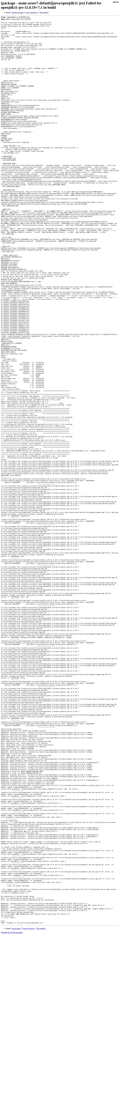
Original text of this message (11, 1113)
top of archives (31, 13)
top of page (16, 1109)
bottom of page (17, 13)
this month (44, 13)
